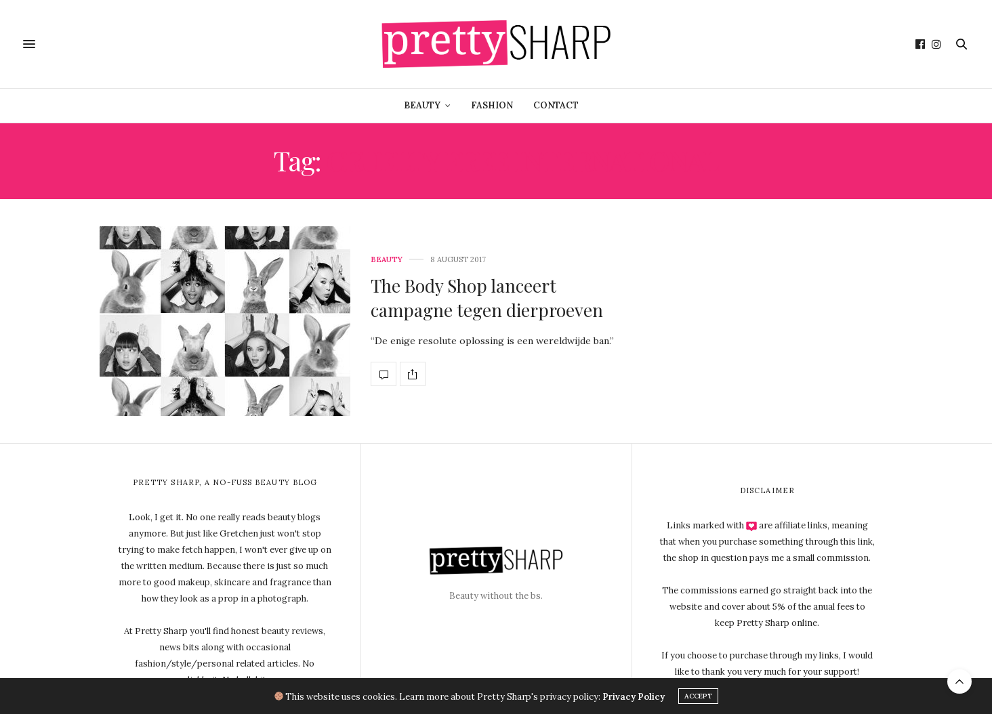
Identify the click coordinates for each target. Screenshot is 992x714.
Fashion (492, 105)
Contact (556, 105)
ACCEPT (698, 696)
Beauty (422, 105)
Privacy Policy (633, 696)
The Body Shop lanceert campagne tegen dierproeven (487, 298)
